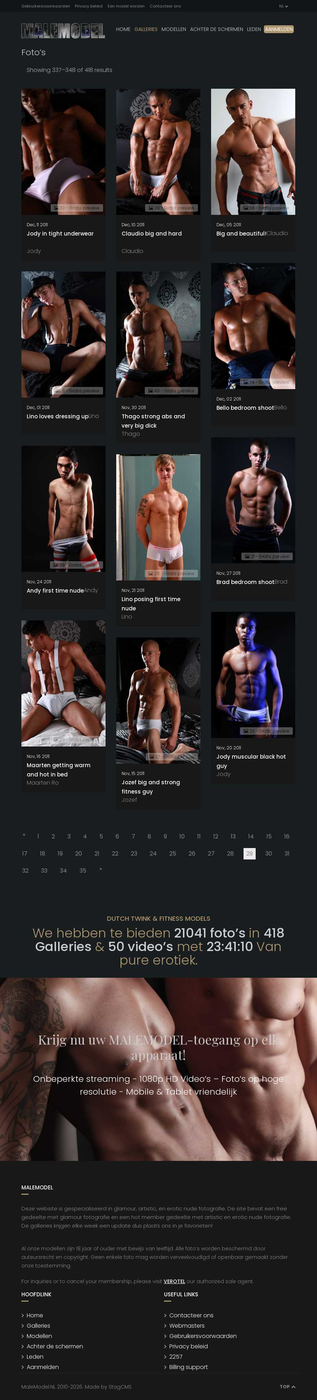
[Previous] (23, 836)
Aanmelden (279, 29)
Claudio (132, 251)
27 (211, 853)
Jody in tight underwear (60, 233)
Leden (35, 1357)
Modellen (39, 1336)
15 (269, 836)
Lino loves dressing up (57, 416)
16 (287, 836)
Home (123, 29)
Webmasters (187, 1326)
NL (283, 6)
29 (251, 854)
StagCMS (120, 1386)
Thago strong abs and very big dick (153, 421)
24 (153, 853)
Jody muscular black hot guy (251, 761)
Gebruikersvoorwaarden (45, 6)
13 (233, 836)
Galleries (146, 29)
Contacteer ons (165, 6)
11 (199, 836)
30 (268, 853)
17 (24, 853)
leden (254, 29)
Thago (131, 434)
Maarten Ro (43, 783)
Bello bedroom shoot (245, 408)
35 (83, 871)
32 (25, 871)
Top (288, 1386)
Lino (93, 416)
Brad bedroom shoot (245, 582)
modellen (174, 29)
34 (63, 871)
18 (42, 853)
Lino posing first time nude (151, 603)
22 (115, 853)
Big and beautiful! (241, 233)
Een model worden (126, 6)
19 (60, 853)
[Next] (100, 870)
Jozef (129, 800)
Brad (281, 582)
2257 (176, 1357)
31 (287, 853)
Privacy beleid (89, 6)
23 (134, 853)
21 (96, 853)
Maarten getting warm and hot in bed (59, 769)
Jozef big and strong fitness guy (151, 787)
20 (78, 853)
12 (215, 836)
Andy (91, 590)
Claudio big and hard (152, 233)
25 (172, 853)
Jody (34, 251)
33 (44, 871)
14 (251, 836)
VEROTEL (174, 1281)
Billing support (188, 1367)
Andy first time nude (55, 590)
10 (182, 836)
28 (230, 853)
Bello (280, 407)
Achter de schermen (216, 29)
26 (192, 853)
